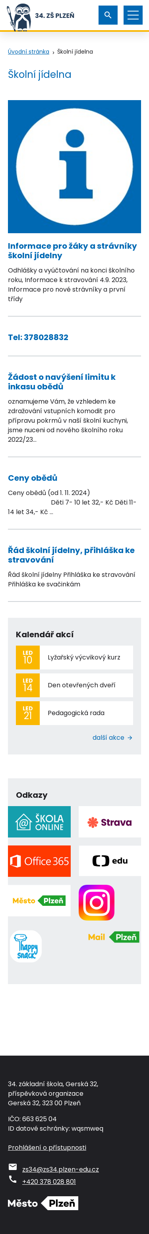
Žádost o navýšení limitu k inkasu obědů (62, 381)
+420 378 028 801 (49, 1181)
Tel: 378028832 (38, 337)
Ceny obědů (32, 478)
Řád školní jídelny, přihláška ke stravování (71, 555)
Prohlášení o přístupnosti (47, 1147)
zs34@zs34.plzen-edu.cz (60, 1169)
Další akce (108, 737)
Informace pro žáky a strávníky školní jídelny (72, 250)
